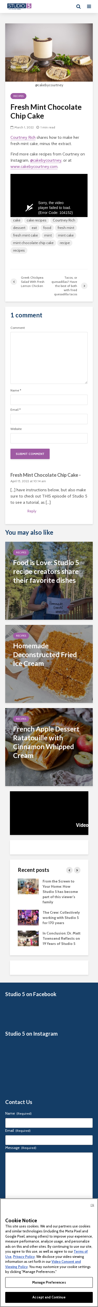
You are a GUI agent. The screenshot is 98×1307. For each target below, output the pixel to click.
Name (15, 390)
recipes (19, 250)
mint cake (66, 235)
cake (16, 220)
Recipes (18, 96)
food (47, 227)
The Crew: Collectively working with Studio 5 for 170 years (61, 917)
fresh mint (65, 227)
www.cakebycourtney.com (33, 166)
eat (34, 227)
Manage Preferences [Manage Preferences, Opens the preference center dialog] (49, 1282)
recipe (65, 242)
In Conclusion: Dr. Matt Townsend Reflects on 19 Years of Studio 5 (61, 938)
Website (16, 428)
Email (15, 409)
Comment (17, 327)
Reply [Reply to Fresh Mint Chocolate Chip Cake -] (31, 511)
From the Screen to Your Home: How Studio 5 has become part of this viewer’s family (60, 891)
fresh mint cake (25, 235)
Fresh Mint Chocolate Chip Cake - (45, 475)
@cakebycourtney (45, 160)
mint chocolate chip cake (33, 242)
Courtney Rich (23, 137)
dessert (19, 227)
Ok (92, 1205)
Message (20, 1147)
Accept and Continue (48, 1297)
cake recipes (37, 220)
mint (48, 235)
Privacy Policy (24, 1256)
